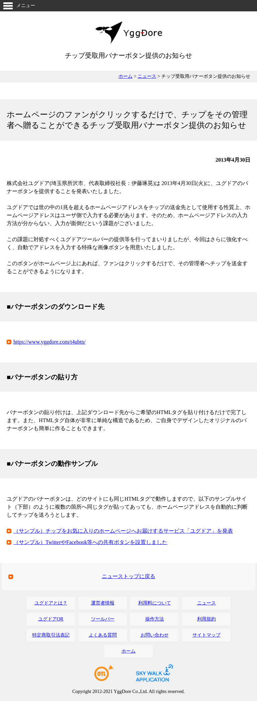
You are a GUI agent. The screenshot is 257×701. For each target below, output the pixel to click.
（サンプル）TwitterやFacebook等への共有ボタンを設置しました (90, 542)
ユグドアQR (50, 619)
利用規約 (206, 619)
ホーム (125, 76)
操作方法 (154, 619)
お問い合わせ (155, 635)
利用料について (154, 602)
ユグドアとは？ (50, 602)
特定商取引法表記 (51, 635)
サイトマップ (206, 635)
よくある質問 (103, 635)
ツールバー (102, 619)
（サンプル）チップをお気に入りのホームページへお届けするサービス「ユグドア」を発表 (123, 531)
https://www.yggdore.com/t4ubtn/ (49, 342)
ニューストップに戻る (128, 576)
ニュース (147, 76)
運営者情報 (102, 602)
